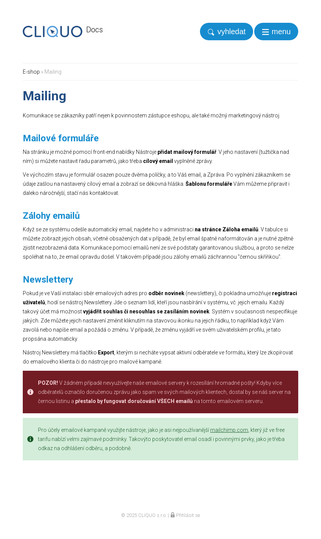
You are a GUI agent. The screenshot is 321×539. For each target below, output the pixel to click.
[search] (226, 31)
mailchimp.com (229, 430)
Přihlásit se (185, 515)
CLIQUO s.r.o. (152, 515)
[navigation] (276, 31)
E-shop (31, 72)
